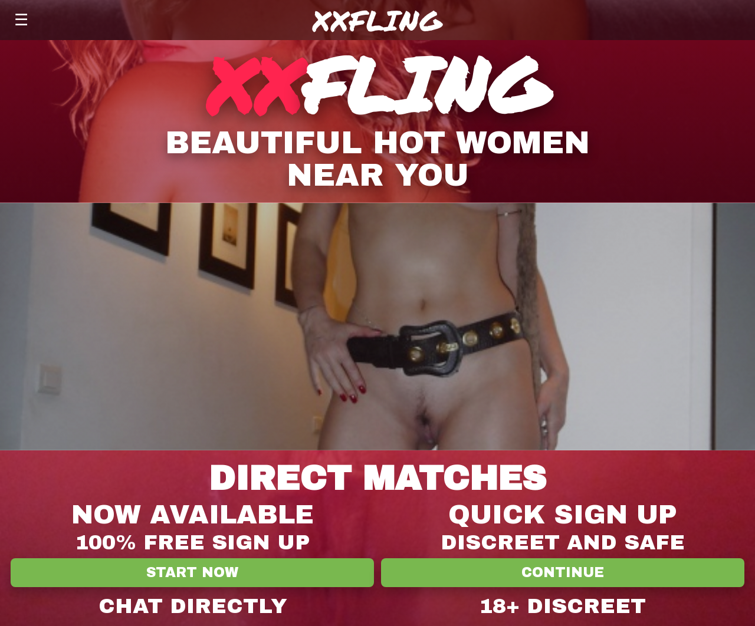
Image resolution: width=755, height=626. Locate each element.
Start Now (192, 572)
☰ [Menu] (21, 20)
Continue (562, 572)
